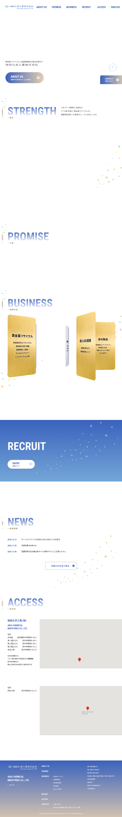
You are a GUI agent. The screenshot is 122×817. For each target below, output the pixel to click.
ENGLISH (12, 785)
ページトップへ (113, 67)
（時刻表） (30, 658)
